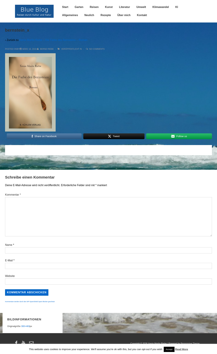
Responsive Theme (190, 343)
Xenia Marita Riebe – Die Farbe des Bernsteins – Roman (53, 40)
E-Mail (9, 260)
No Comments (97, 49)
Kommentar (13, 194)
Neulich (89, 15)
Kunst (109, 7)
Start (65, 7)
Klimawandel (160, 7)
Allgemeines (70, 15)
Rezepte (105, 15)
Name (8, 244)
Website (10, 276)
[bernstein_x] (29, 49)
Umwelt (141, 7)
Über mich (124, 15)
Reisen (94, 7)
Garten (79, 7)
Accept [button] (169, 349)
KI (176, 7)
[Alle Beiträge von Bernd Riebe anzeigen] (45, 49)
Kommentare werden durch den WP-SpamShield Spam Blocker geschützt (30, 301)
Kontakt (142, 15)
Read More (181, 349)
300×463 (25, 326)
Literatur (124, 7)
